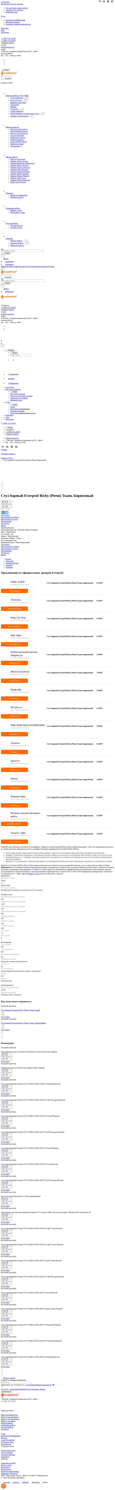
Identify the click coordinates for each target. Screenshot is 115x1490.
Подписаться (6, 1469)
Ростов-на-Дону (7, 1442)
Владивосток (6, 1444)
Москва (4, 1438)
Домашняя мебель (8, 1425)
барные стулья (33, 874)
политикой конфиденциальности (39, 1385)
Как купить (5, 1467)
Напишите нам (11, 12)
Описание (9, 561)
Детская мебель (7, 1427)
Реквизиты (5, 1457)
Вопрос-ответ (6, 1465)
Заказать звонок (8, 43)
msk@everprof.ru (7, 47)
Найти (7, 253)
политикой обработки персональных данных (27, 1389)
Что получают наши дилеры (17, 8)
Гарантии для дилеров (14, 10)
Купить (8, 559)
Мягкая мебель (7, 1423)
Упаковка (9, 567)
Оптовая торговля (13, 22)
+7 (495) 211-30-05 (8, 38)
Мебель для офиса (8, 1421)
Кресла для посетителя (10, 1419)
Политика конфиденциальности (18, 24)
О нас (3, 1434)
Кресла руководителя (9, 1415)
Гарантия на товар (8, 1463)
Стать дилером (7, 1453)
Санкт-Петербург (8, 1440)
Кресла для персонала (9, 1417)
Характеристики (12, 563)
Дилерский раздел (8, 1450)
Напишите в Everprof (9, 1474)
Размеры (9, 565)
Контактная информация (15, 20)
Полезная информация (10, 1471)
